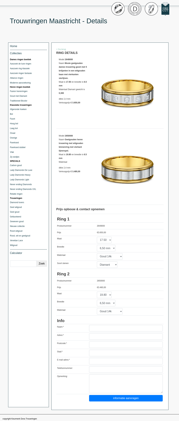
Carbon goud (16, 165)
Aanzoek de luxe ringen (20, 64)
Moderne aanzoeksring (20, 83)
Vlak (12, 152)
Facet (12, 119)
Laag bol (14, 128)
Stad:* (60, 351)
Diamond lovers (17, 202)
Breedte (60, 247)
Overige (13, 138)
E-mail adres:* (63, 360)
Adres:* (60, 335)
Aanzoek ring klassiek (20, 68)
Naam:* (60, 327)
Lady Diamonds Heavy (20, 175)
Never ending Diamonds (21, 184)
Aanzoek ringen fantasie (21, 73)
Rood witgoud (16, 231)
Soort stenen (63, 263)
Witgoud (13, 245)
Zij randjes (14, 157)
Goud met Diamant (18, 96)
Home (13, 46)
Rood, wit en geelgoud (20, 236)
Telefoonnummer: (65, 368)
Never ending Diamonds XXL (23, 189)
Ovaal (12, 133)
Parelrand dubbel (17, 147)
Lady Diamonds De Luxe (21, 170)
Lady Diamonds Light (19, 179)
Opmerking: (62, 376)
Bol (11, 114)
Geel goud (14, 212)
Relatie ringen (16, 194)
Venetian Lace (16, 240)
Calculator (16, 253)
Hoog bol (14, 123)
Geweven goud (17, 221)
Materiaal (61, 255)
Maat (59, 238)
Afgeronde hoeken (18, 109)
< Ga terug (61, 49)
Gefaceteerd (15, 217)
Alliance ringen (16, 78)
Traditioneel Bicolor (18, 101)
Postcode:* (62, 343)
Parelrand (14, 142)
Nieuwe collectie (17, 226)
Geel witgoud (16, 207)
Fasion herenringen (18, 91)
